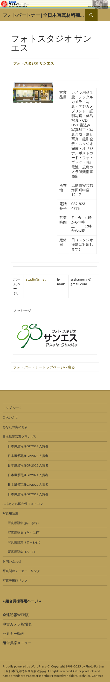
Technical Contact (90, 676)
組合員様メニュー (17, 643)
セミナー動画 (13, 633)
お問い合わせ (12, 561)
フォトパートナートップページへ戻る (44, 367)
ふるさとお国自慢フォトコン (23, 504)
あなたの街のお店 (15, 427)
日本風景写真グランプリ (20, 437)
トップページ (12, 408)
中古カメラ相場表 (17, 624)
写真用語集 (10, 513)
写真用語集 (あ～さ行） (24, 523)
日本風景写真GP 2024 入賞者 (28, 446)
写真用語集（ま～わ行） (25, 542)
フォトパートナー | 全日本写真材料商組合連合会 (44, 15)
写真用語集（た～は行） (25, 532)
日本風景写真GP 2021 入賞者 (28, 475)
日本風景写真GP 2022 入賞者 (28, 465)
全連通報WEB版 (16, 615)
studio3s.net (36, 279)
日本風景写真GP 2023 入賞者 (28, 456)
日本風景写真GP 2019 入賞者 (28, 494)
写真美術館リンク (15, 580)
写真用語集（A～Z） (22, 552)
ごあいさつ (10, 417)
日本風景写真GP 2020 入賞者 (28, 484)
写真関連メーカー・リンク (21, 571)
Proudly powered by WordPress (24, 666)
